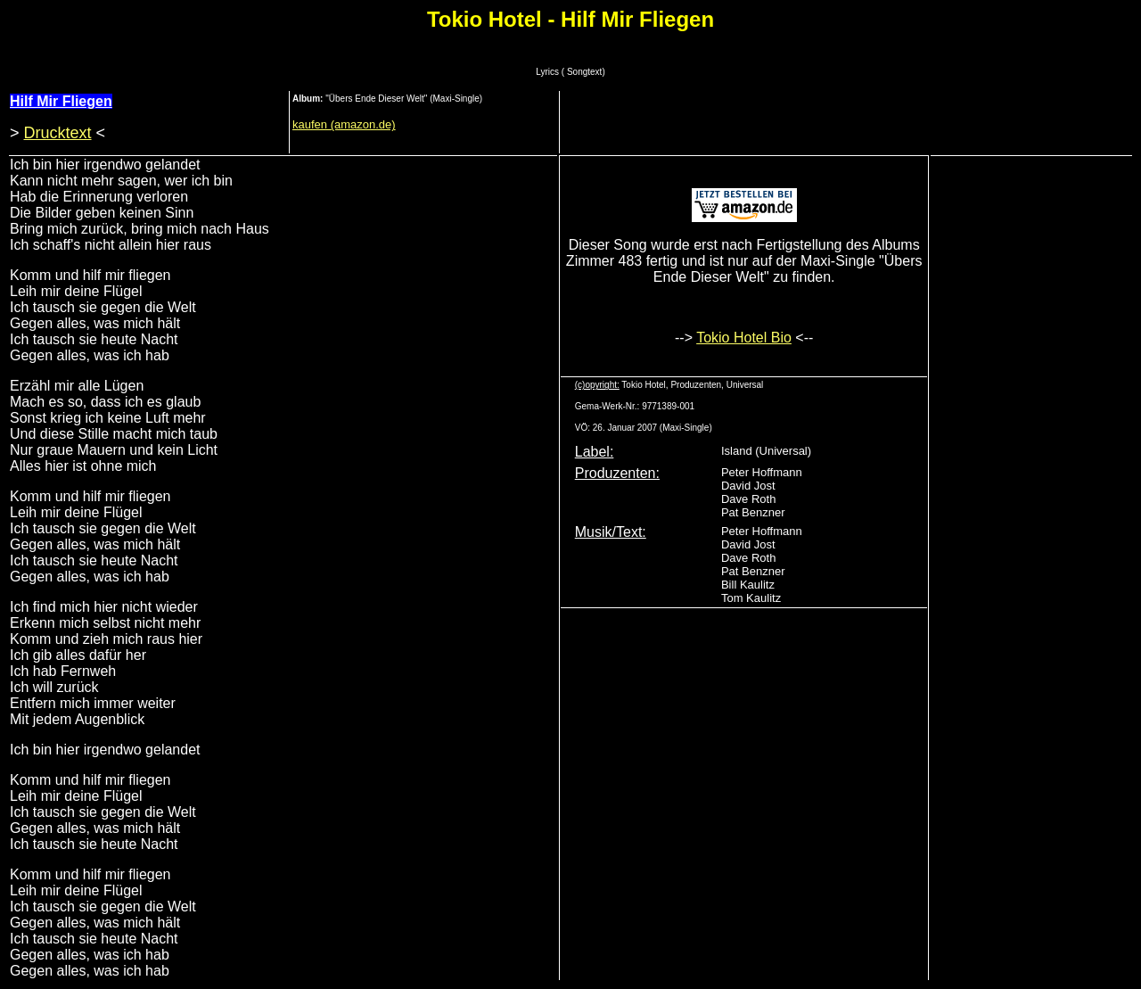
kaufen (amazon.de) (344, 124)
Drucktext (58, 133)
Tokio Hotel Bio (744, 337)
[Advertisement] (851, 120)
